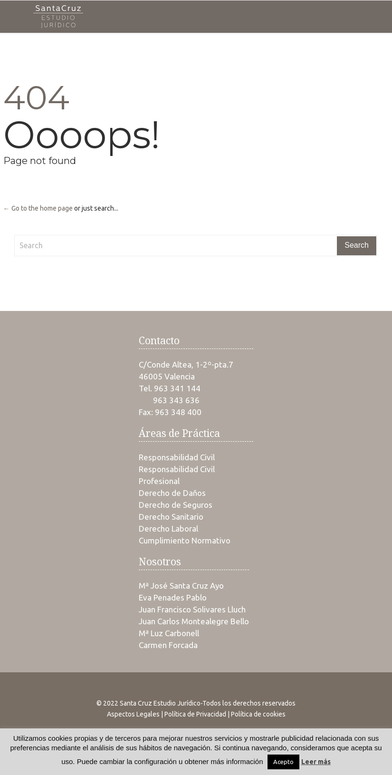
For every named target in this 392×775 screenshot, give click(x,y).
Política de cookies (258, 714)
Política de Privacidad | (197, 714)
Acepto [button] (283, 761)
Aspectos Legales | (135, 714)
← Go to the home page (38, 208)
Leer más (316, 761)
